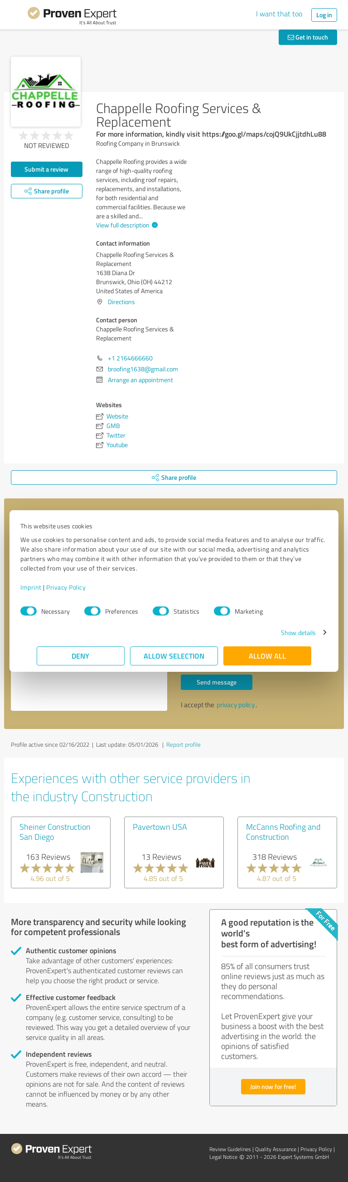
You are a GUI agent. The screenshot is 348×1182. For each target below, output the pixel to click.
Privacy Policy (82, 587)
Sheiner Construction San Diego (55, 831)
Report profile (183, 744)
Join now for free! (273, 1086)
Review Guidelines (230, 1149)
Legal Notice (223, 1157)
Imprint (47, 587)
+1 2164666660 (130, 358)
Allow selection (174, 655)
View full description (125, 225)
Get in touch (308, 37)
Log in (324, 14)
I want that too (279, 14)
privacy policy (236, 704)
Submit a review (46, 169)
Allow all (267, 655)
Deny (81, 655)
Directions (121, 301)
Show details (282, 632)
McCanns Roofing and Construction (283, 831)
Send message (217, 682)
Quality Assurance (275, 1149)
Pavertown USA (160, 826)
